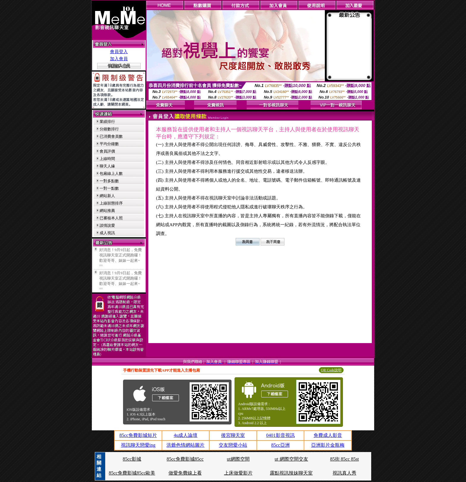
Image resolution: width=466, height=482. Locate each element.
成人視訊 (107, 233)
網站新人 (107, 196)
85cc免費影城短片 (138, 435)
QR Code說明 (331, 370)
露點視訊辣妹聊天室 (291, 472)
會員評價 (107, 151)
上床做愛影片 (238, 472)
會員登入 (119, 51)
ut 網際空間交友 (291, 459)
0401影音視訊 (280, 435)
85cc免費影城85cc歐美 (132, 472)
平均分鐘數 (109, 144)
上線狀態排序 (111, 203)
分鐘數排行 (109, 129)
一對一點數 (109, 188)
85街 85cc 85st (344, 459)
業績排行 (107, 121)
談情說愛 (107, 225)
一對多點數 (109, 181)
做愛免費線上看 (185, 472)
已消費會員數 (111, 136)
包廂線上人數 (111, 173)
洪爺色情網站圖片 (185, 445)
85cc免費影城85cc (185, 459)
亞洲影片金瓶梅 (327, 445)
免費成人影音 (328, 435)
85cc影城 (132, 459)
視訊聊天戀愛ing (138, 445)
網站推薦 (107, 210)
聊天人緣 (107, 166)
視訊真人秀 (344, 472)
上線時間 (107, 158)
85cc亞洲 (280, 445)
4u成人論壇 (185, 435)
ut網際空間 (238, 459)
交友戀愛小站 (233, 445)
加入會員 (119, 58)
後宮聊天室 (233, 435)
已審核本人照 (111, 218)
